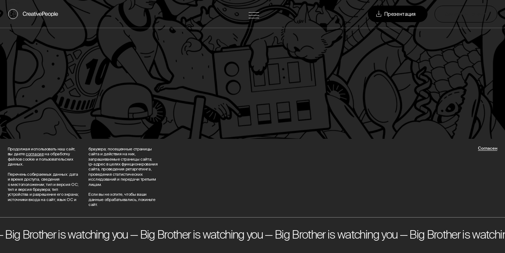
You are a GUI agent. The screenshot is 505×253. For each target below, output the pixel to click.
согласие (34, 153)
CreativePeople (40, 14)
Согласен (487, 149)
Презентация (395, 13)
